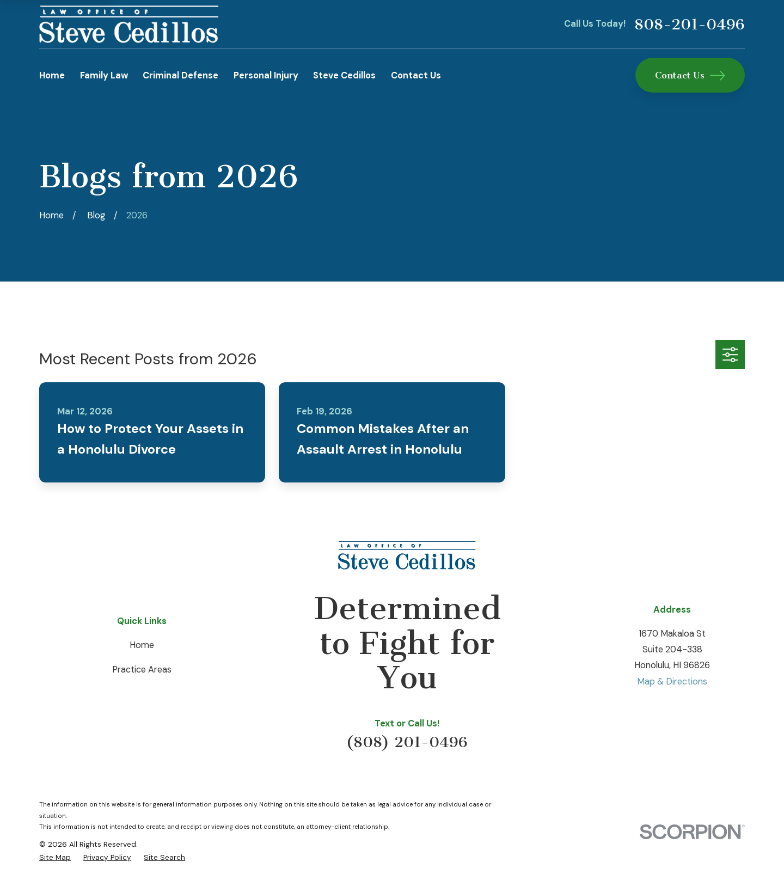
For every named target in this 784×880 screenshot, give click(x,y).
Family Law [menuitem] (104, 75)
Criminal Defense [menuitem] (180, 75)
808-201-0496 (689, 24)
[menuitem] (55, 857)
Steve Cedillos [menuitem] (344, 75)
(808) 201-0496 (407, 742)
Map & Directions (672, 681)
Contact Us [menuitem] (416, 75)
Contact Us (690, 75)
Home (142, 645)
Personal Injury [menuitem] (266, 75)
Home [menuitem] (52, 75)
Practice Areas (141, 669)
